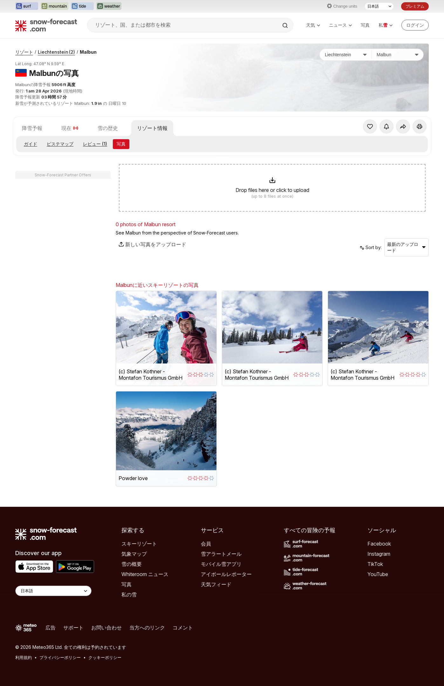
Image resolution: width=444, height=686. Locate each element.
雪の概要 (131, 564)
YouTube (377, 574)
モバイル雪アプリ (221, 564)
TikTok (375, 564)
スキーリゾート (139, 543)
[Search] (285, 25)
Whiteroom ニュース (144, 574)
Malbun (88, 52)
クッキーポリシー (104, 657)
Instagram (378, 554)
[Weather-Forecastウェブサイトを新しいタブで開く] (108, 6)
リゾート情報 (152, 128)
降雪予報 (32, 128)
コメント (183, 627)
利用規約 (23, 657)
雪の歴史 (108, 128)
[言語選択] (379, 6)
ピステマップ (60, 143)
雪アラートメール (221, 554)
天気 (313, 25)
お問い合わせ (106, 627)
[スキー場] (397, 54)
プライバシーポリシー (60, 657)
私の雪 (129, 594)
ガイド (30, 143)
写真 (365, 25)
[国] (346, 54)
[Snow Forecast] (46, 25)
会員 (206, 543)
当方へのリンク (147, 627)
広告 (50, 627)
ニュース (340, 25)
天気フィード (216, 584)
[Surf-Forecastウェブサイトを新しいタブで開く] (26, 6)
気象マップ (134, 554)
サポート (73, 627)
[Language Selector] (53, 591)
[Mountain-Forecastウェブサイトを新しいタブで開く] (54, 6)
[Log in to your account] (415, 25)
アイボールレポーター (226, 574)
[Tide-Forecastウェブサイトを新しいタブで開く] (82, 6)
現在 (70, 128)
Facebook (379, 543)
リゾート (24, 52)
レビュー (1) (95, 143)
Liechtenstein (56, 52)
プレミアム (415, 6)
